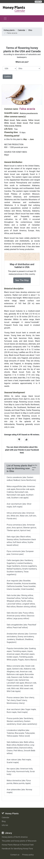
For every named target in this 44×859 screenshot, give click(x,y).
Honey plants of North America (15, 837)
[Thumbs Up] (26, 439)
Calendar (5, 817)
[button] (5, 95)
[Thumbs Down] (19, 439)
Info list (5, 825)
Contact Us (38, 1)
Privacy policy (28, 855)
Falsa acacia (9, 126)
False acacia (21, 120)
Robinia (18, 126)
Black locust (9, 120)
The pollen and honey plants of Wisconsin (19, 841)
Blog (4, 821)
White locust (9, 123)
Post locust (34, 123)
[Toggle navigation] (5, 18)
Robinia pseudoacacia (29, 113)
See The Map (22, 280)
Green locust (22, 123)
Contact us (14, 855)
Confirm (7, 76)
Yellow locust (33, 120)
